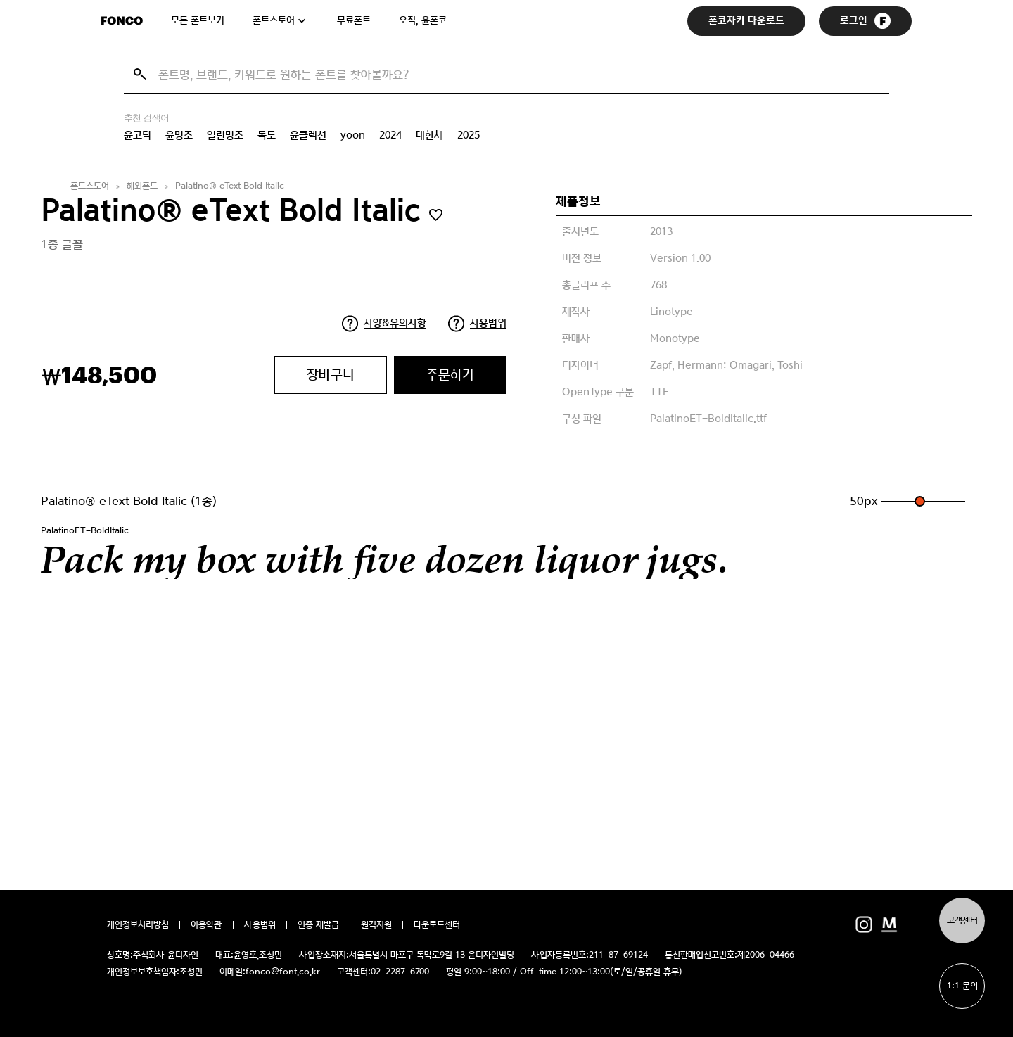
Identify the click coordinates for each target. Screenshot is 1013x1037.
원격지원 (376, 925)
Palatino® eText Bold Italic (229, 186)
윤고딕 (137, 135)
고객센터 (962, 920)
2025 (468, 135)
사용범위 (488, 323)
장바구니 (331, 375)
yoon (352, 135)
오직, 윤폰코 (423, 20)
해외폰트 (142, 186)
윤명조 (179, 135)
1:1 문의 (962, 986)
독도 (266, 135)
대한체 (429, 135)
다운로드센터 (437, 925)
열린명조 (225, 135)
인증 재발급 (318, 925)
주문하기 (450, 375)
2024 (390, 135)
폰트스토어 (274, 20)
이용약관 (206, 925)
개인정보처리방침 (138, 925)
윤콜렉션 (308, 135)
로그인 (865, 21)
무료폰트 (354, 20)
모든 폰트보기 (197, 20)
